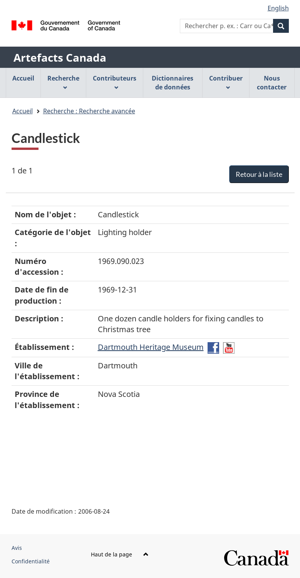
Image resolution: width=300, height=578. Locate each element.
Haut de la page (120, 554)
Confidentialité (31, 561)
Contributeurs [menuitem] (114, 82)
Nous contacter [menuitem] (272, 82)
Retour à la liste (259, 174)
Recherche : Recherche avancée (89, 111)
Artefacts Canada (59, 57)
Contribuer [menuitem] (226, 82)
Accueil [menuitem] (23, 78)
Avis (17, 547)
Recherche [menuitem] (63, 82)
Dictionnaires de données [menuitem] (172, 82)
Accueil (22, 111)
